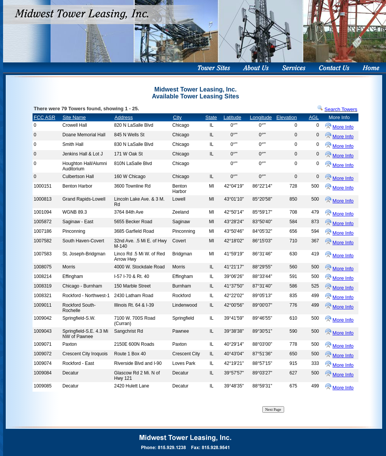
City (177, 117)
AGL (314, 117)
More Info (342, 127)
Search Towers (340, 109)
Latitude (232, 117)
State (211, 117)
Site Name (74, 117)
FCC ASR (44, 117)
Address (123, 117)
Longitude (261, 117)
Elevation (286, 117)
